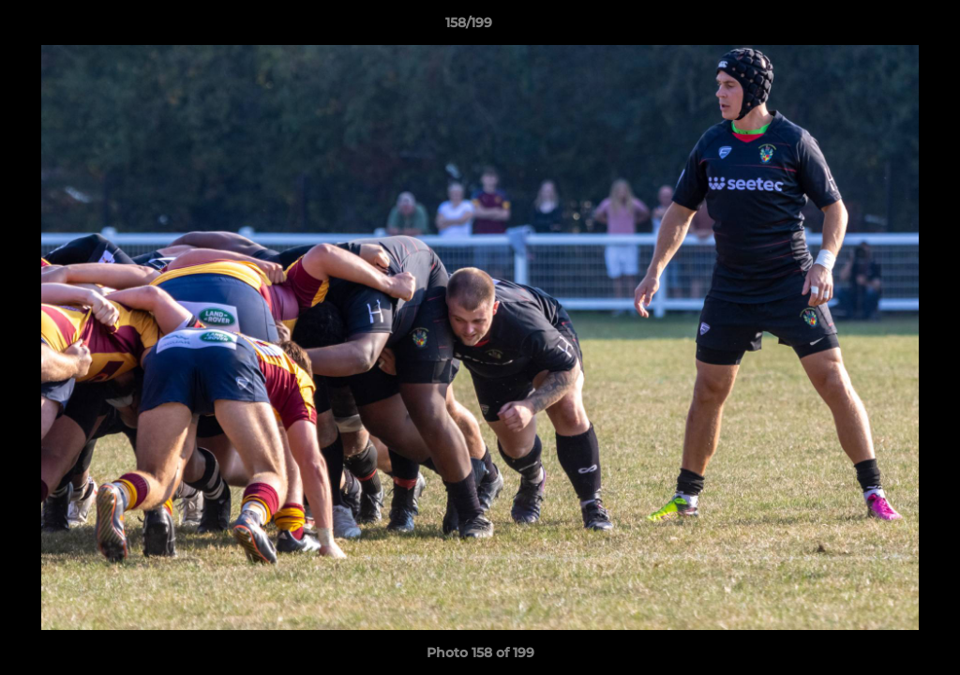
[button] (881, 27)
